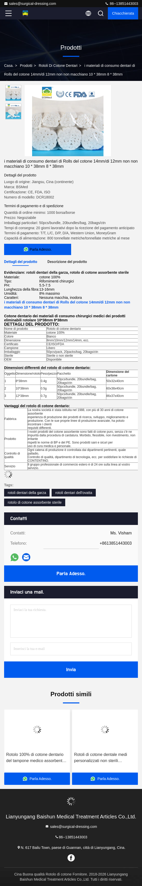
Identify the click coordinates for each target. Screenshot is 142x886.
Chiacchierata (123, 13)
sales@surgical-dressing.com (30, 4)
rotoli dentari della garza (27, 493)
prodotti (26, 66)
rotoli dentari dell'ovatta (73, 493)
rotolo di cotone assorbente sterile (35, 502)
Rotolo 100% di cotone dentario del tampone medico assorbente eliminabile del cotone (35, 758)
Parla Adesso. (71, 573)
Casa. (9, 66)
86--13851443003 (121, 4)
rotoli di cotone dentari (58, 66)
